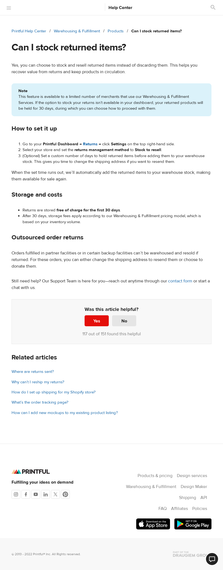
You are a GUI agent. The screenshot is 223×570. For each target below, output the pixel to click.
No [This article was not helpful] (124, 321)
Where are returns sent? (33, 371)
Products (116, 31)
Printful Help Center (29, 31)
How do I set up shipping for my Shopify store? (54, 392)
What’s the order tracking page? (40, 402)
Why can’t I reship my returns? (38, 382)
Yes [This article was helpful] (96, 321)
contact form (180, 281)
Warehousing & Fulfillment (77, 31)
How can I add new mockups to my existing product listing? (65, 412)
